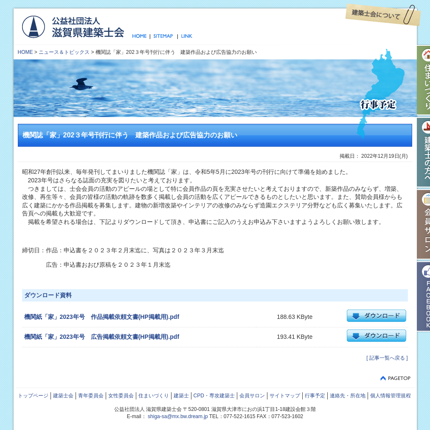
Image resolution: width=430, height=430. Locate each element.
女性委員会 (121, 396)
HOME (25, 52)
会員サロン (252, 396)
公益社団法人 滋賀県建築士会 (73, 26)
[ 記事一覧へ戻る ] (387, 358)
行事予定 (315, 396)
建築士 (181, 396)
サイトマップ (163, 36)
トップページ (141, 36)
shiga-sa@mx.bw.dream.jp (178, 416)
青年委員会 (91, 396)
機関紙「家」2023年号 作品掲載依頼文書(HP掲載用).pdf (102, 316)
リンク (185, 36)
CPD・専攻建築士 (214, 396)
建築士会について (383, 14)
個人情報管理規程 (390, 396)
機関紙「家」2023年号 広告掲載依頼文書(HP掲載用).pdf (102, 336)
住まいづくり (153, 396)
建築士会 (63, 396)
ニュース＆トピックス (64, 52)
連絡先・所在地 (347, 396)
